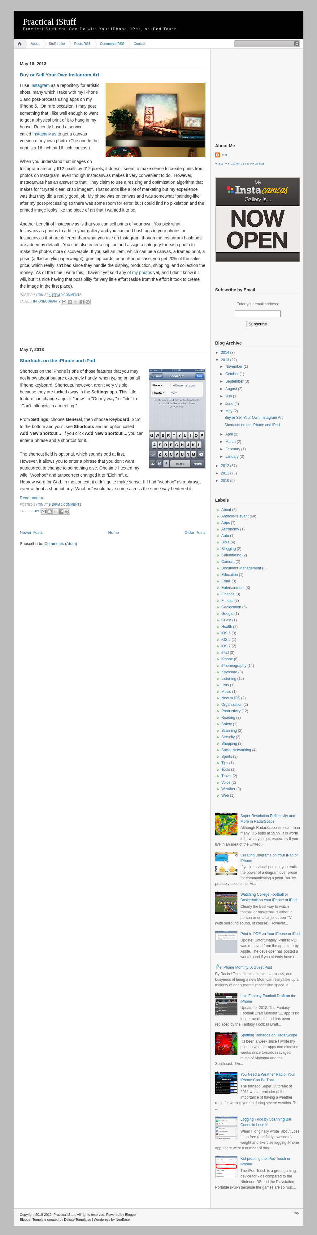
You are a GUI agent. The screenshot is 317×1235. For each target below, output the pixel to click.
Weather (228, 789)
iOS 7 (226, 646)
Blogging (228, 549)
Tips (36, 511)
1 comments (71, 504)
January (232, 456)
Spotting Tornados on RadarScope (269, 1035)
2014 (225, 352)
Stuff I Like (57, 43)
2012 (225, 466)
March (231, 442)
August (231, 389)
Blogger (131, 1214)
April (229, 434)
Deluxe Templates (77, 1219)
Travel (226, 776)
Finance (228, 594)
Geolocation (231, 607)
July (229, 396)
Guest (226, 620)
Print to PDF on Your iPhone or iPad (270, 934)
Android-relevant (235, 516)
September (235, 381)
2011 (225, 473)
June (229, 403)
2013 (225, 360)
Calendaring (231, 555)
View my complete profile (239, 163)
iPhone (227, 659)
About (35, 43)
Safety (226, 724)
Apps (225, 523)
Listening (228, 678)
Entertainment (233, 587)
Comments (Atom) (61, 543)
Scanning (229, 730)
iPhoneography (46, 301)
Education (229, 574)
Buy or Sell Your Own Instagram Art (59, 74)
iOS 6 (226, 639)
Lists (225, 685)
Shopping (229, 743)
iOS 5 (226, 633)
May (229, 411)
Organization (231, 704)
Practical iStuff (49, 22)
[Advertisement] (92, 330)
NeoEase (123, 1219)
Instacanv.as (44, 133)
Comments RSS (112, 43)
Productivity (231, 711)
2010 (225, 480)
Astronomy (230, 529)
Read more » (31, 497)
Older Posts (195, 532)
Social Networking (236, 750)
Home (21, 44)
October (232, 374)
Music (226, 691)
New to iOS (230, 698)
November (234, 366)
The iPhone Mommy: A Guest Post (243, 967)
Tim (41, 295)
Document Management (241, 568)
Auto (225, 536)
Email (226, 581)
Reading (228, 717)
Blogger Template (33, 1219)
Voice (225, 782)
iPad (225, 652)
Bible (225, 542)
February (233, 449)
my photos (142, 272)
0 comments (71, 295)
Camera (228, 562)
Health (226, 626)
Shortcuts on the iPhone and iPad (57, 360)
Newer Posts (31, 532)
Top (296, 1213)
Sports (226, 756)
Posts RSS (82, 43)
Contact (139, 43)
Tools (225, 769)
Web (225, 795)
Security (228, 737)
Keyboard (229, 672)
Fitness (227, 600)
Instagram (40, 85)
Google (227, 613)
